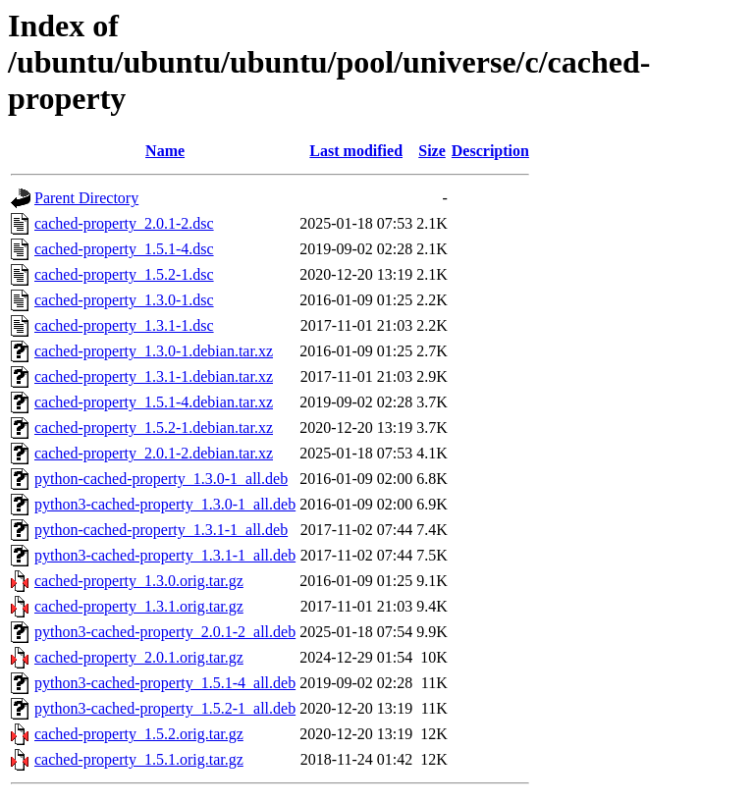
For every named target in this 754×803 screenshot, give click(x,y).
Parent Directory (86, 197)
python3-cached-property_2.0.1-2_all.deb (165, 631)
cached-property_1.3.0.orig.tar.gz (138, 580)
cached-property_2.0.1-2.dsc (124, 223)
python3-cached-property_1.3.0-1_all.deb (165, 504)
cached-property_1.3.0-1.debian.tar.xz (153, 351)
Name (165, 150)
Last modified (356, 150)
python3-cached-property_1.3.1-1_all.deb (165, 555)
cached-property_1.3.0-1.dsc (124, 300)
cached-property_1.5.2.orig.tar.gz (138, 733)
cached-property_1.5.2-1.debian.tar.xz (153, 427)
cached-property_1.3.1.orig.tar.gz (138, 606)
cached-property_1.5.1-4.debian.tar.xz (153, 402)
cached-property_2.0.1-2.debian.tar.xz (153, 453)
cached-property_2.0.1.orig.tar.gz (138, 657)
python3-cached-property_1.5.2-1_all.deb (165, 708)
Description (490, 150)
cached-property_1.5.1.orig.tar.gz (138, 759)
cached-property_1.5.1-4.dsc (124, 249)
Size (432, 150)
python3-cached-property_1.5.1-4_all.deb (165, 682)
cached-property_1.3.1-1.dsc (124, 325)
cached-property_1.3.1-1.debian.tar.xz (153, 376)
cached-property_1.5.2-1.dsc (124, 274)
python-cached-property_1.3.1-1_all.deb (161, 529)
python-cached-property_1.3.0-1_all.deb (161, 478)
